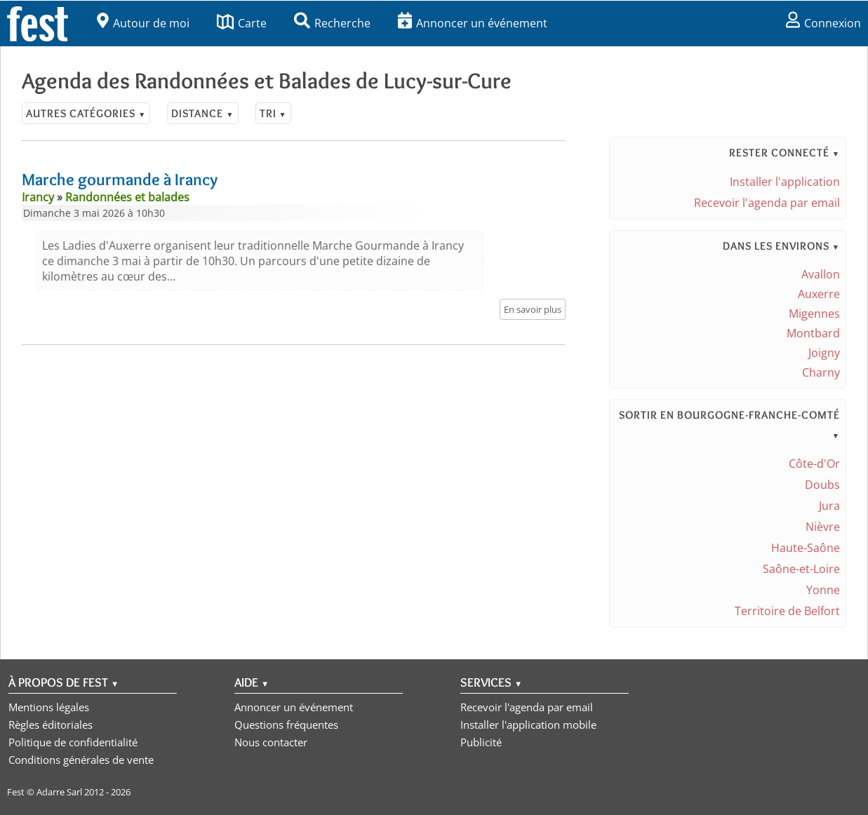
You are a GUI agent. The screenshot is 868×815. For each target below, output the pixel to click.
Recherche (332, 23)
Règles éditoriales (50, 725)
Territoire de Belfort (787, 611)
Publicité (481, 742)
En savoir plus (532, 309)
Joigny (824, 353)
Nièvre (823, 526)
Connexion (823, 23)
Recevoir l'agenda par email (767, 202)
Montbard (813, 333)
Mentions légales (48, 707)
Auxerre (819, 294)
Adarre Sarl (59, 792)
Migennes (814, 313)
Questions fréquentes (286, 725)
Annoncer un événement (472, 23)
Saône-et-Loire (801, 569)
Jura (829, 505)
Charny (821, 372)
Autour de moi (143, 23)
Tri (273, 113)
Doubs (822, 484)
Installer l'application (785, 181)
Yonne (823, 590)
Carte (242, 23)
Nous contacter (270, 742)
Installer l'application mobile (528, 725)
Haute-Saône (805, 547)
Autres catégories (86, 113)
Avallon (820, 274)
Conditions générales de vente (81, 760)
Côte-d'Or (814, 463)
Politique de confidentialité (73, 742)
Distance (202, 113)
